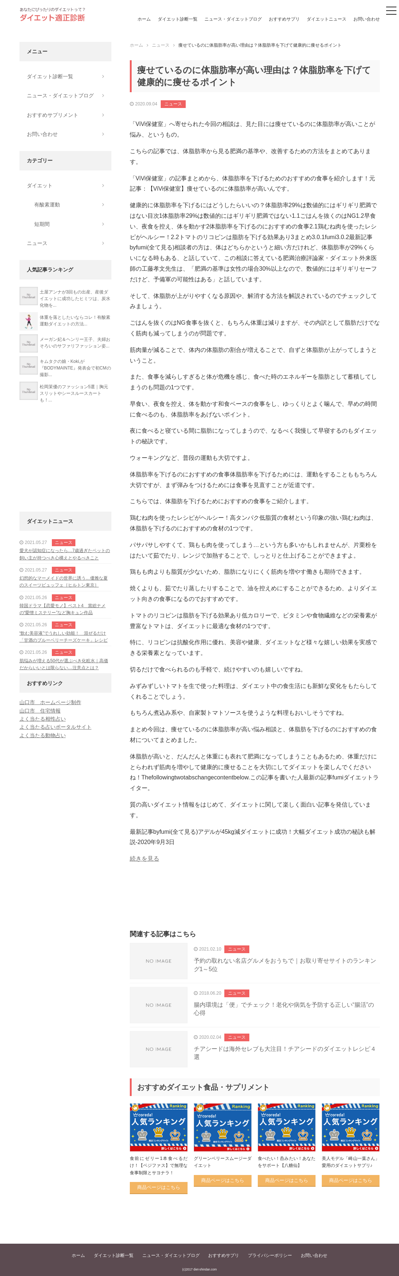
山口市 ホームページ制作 (50, 702)
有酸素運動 (47, 205)
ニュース (173, 104)
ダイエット (40, 185)
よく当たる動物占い (42, 735)
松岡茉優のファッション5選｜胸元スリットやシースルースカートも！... (74, 393)
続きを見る (144, 858)
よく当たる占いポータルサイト (55, 727)
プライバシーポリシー (270, 1255)
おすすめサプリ (284, 19)
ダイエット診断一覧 (177, 19)
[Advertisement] (255, 904)
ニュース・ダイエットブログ (233, 19)
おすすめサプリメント (52, 115)
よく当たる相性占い (42, 719)
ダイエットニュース (326, 19)
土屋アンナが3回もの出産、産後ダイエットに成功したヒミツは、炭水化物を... (75, 298)
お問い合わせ (366, 19)
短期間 (42, 224)
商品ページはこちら (158, 1187)
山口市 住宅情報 (40, 711)
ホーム (144, 19)
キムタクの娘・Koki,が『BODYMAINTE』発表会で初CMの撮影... (75, 368)
